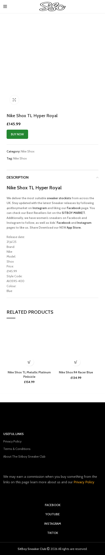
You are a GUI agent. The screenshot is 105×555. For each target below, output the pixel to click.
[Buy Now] (29, 362)
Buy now (17, 134)
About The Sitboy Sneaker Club (24, 456)
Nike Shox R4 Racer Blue (76, 372)
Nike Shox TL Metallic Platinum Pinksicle (29, 374)
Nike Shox (27, 151)
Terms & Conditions (17, 449)
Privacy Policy (12, 441)
